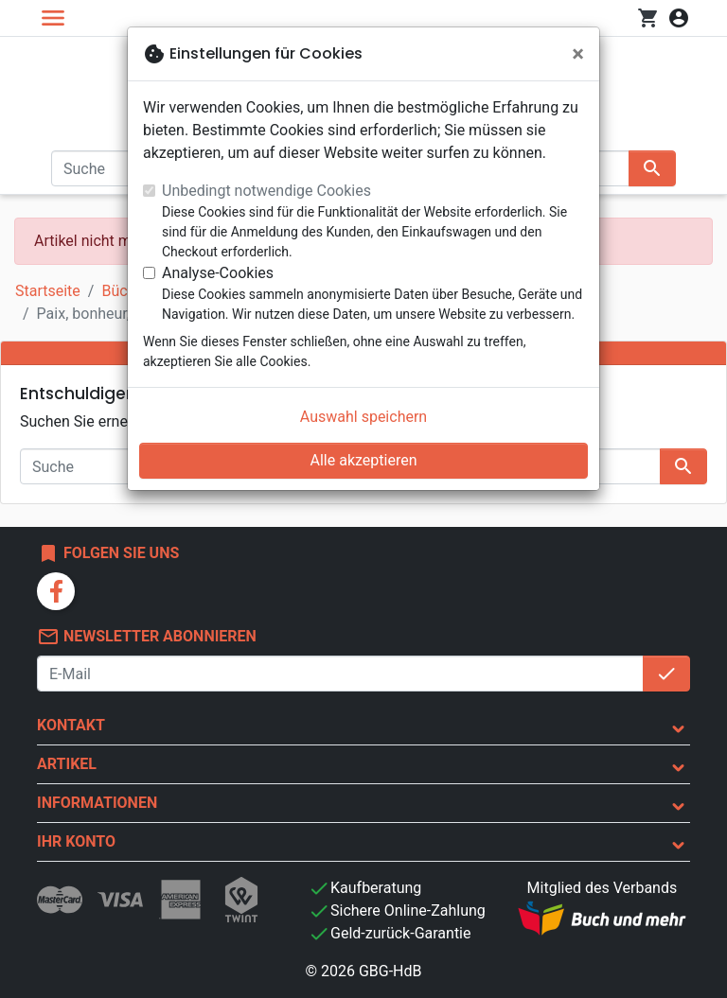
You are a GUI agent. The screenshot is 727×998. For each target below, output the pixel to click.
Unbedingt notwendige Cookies (266, 191)
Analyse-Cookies (218, 273)
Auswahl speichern (363, 417)
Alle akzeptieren (363, 460)
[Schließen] (578, 53)
